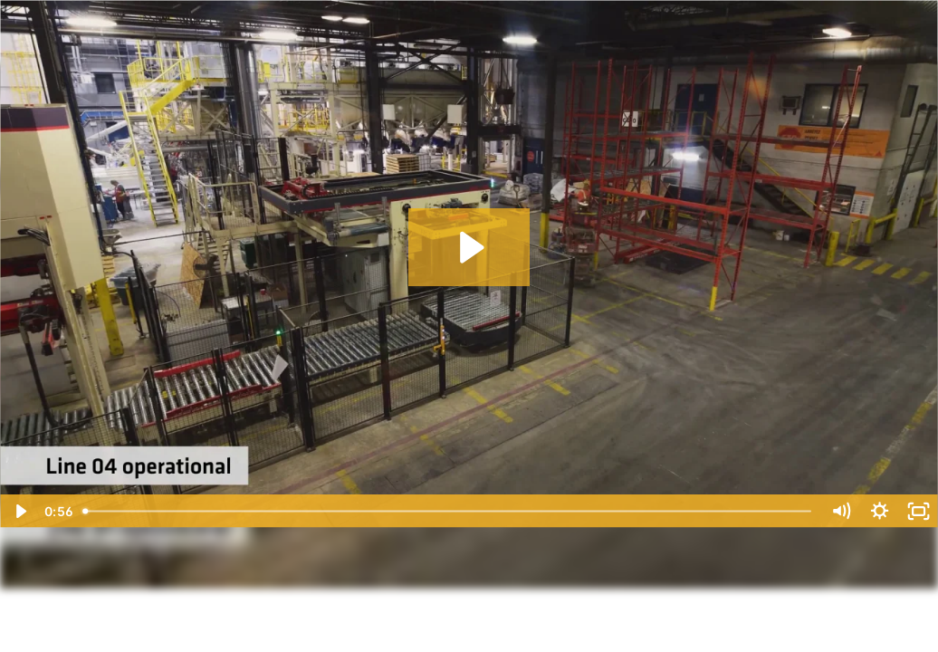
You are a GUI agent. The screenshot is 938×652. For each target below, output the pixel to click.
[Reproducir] (19, 511)
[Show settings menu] (879, 511)
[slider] (448, 511)
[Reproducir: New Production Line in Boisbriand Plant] (469, 247)
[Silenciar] (840, 511)
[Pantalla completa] (918, 511)
